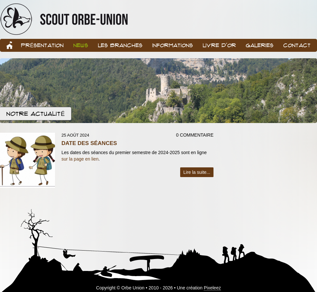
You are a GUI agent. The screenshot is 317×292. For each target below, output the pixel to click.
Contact (297, 45)
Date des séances (89, 143)
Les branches (120, 45)
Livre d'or (219, 45)
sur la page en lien (79, 159)
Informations (172, 45)
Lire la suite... (196, 172)
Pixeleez (212, 287)
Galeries (260, 45)
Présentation (42, 45)
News (80, 45)
